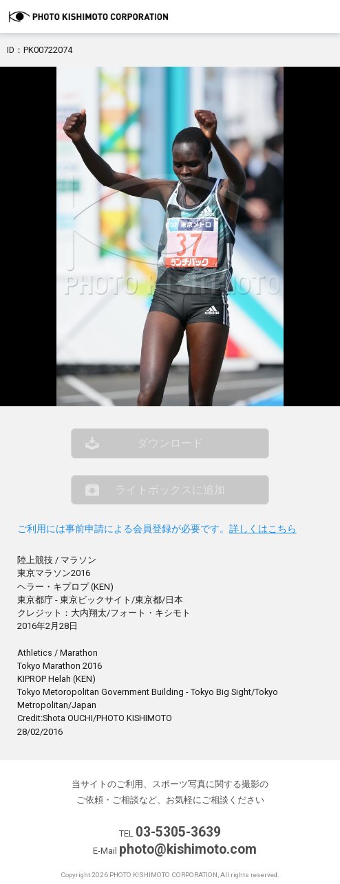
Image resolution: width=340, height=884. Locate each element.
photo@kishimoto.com (188, 849)
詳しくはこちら (263, 529)
